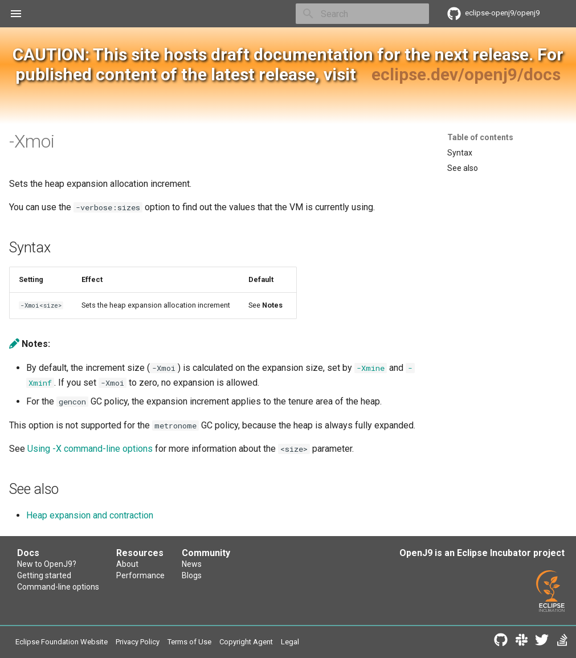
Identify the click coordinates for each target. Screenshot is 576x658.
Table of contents (480, 137)
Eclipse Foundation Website (61, 641)
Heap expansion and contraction (89, 515)
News (192, 564)
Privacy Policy (138, 641)
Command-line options (58, 586)
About (127, 564)
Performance (140, 575)
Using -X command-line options (90, 448)
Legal (290, 641)
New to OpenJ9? (46, 564)
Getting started (44, 575)
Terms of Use (189, 641)
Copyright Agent (246, 641)
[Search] (362, 13)
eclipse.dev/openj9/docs (466, 74)
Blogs (192, 575)
